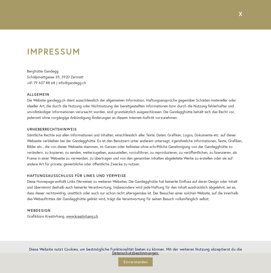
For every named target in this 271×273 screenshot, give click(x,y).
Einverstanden (136, 261)
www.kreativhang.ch (82, 216)
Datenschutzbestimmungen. (135, 252)
